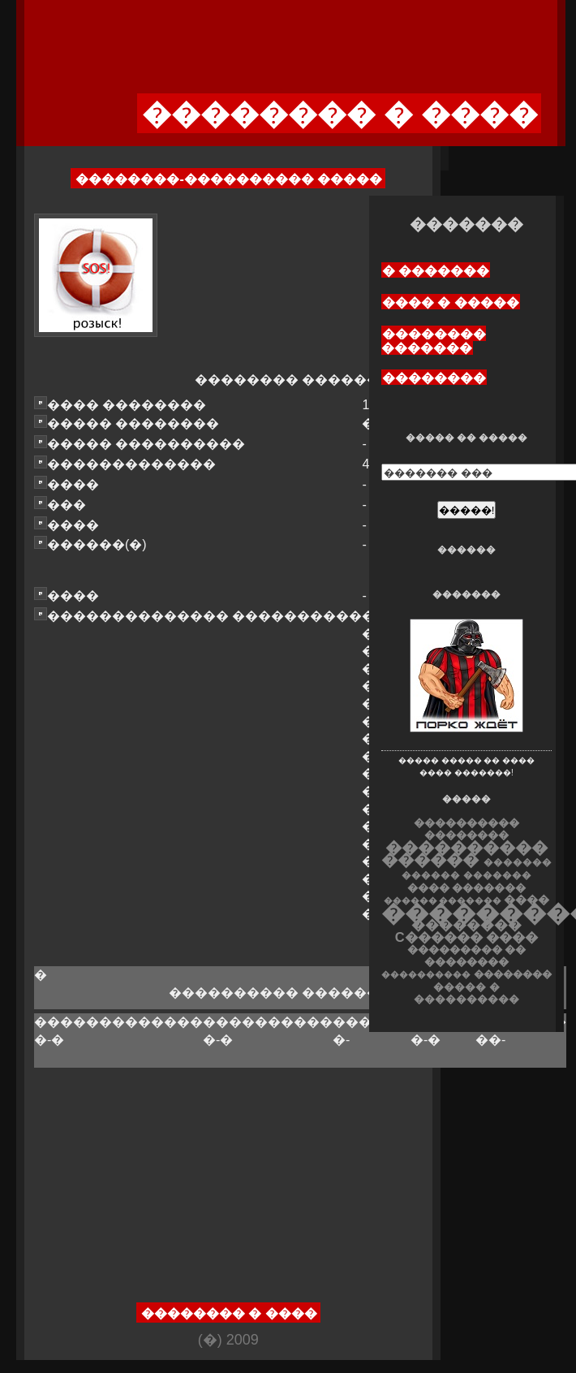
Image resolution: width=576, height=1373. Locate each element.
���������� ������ (464, 853)
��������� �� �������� (467, 955)
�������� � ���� (229, 1313)
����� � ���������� (466, 993)
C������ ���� (466, 937)
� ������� (435, 271)
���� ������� (467, 888)
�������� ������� (433, 341)
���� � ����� (450, 302)
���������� (426, 974)
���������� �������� (466, 829)
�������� (434, 378)
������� (497, 875)
